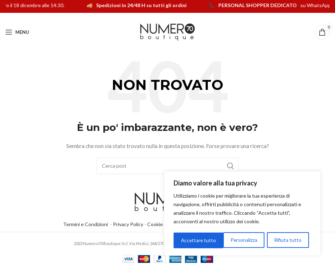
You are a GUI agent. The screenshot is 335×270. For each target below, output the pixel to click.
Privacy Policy (128, 224)
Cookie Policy (162, 224)
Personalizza (194, 240)
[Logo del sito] (167, 32)
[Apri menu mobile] (17, 32)
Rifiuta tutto (238, 240)
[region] (242, 214)
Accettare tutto (286, 240)
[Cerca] (167, 166)
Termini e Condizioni (86, 224)
